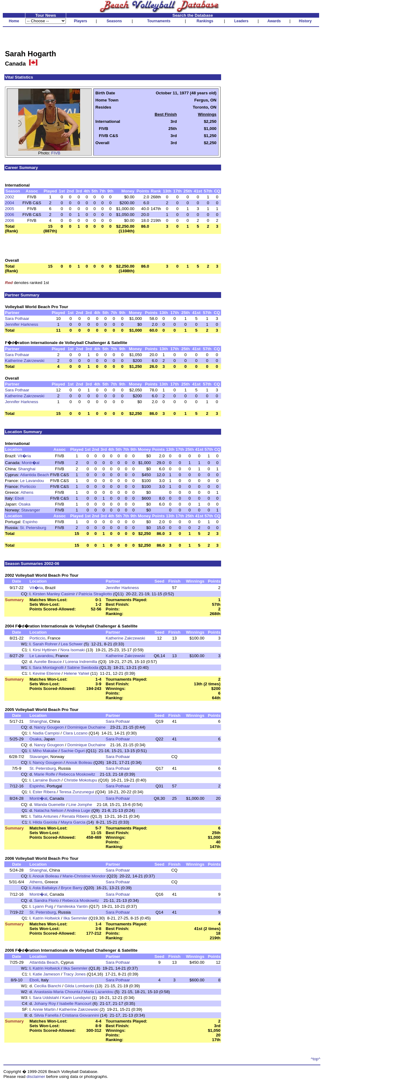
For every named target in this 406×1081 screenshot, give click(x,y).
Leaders (241, 21)
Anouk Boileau (79, 762)
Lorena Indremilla (81, 661)
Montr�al (30, 462)
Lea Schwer (72, 644)
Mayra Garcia (73, 822)
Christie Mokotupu (80, 780)
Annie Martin (44, 1009)
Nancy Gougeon (49, 727)
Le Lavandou (32, 480)
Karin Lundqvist (76, 997)
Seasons (114, 21)
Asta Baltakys (45, 887)
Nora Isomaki (72, 650)
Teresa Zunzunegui (76, 792)
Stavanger (30, 510)
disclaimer (36, 1076)
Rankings (205, 21)
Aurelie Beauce (48, 661)
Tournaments (158, 21)
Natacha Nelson (48, 810)
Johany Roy (45, 1003)
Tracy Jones (74, 974)
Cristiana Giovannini (80, 1015)
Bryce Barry (72, 887)
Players (80, 21)
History (305, 21)
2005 (9, 208)
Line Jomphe (80, 804)
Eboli (19, 498)
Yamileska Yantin (72, 906)
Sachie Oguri (73, 750)
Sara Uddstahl (46, 997)
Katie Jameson (46, 974)
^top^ (315, 1059)
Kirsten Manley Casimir (54, 594)
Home (14, 21)
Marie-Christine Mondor (83, 876)
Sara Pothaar (17, 318)
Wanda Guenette (49, 804)
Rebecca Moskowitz (76, 774)
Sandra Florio (46, 900)
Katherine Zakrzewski (24, 360)
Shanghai (26, 469)
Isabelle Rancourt (75, 1003)
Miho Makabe (45, 750)
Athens (26, 492)
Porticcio (28, 486)
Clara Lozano (75, 733)
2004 (9, 202)
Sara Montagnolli (48, 667)
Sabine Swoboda (82, 667)
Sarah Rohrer (45, 644)
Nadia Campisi (46, 733)
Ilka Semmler (75, 918)
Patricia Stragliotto (95, 594)
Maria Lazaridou (98, 991)
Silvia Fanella (46, 1015)
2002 (9, 197)
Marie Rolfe (44, 774)
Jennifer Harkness (21, 324)
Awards (274, 21)
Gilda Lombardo (79, 986)
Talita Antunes (45, 816)
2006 (9, 214)
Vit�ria (24, 456)
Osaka (25, 504)
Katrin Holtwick (46, 918)
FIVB (56, 153)
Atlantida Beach (34, 474)
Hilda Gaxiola (45, 822)
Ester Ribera (44, 792)
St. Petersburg (33, 527)
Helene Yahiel (76, 673)
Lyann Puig (43, 906)
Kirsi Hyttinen (45, 650)
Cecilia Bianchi (47, 986)
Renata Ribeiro (75, 816)
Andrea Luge (78, 810)
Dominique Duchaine (86, 727)
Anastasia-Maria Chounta (57, 991)
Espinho (30, 521)
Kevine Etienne (47, 673)
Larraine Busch (47, 780)
